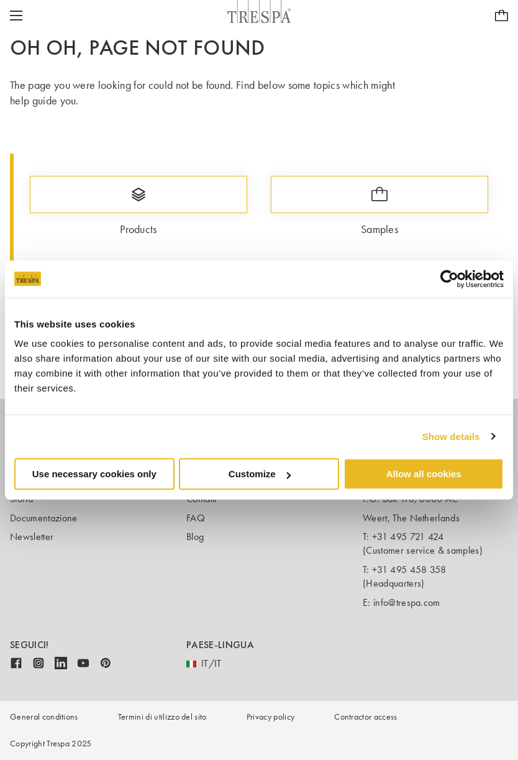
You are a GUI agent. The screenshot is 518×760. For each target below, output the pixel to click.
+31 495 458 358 (409, 569)
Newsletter (31, 537)
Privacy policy (270, 717)
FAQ (195, 518)
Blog (195, 537)
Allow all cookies (423, 474)
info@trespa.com (406, 602)
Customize (260, 474)
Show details (451, 436)
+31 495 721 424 (408, 537)
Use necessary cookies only (94, 474)
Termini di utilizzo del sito (162, 717)
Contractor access (365, 717)
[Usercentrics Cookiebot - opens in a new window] (449, 279)
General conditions (44, 717)
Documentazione (43, 518)
